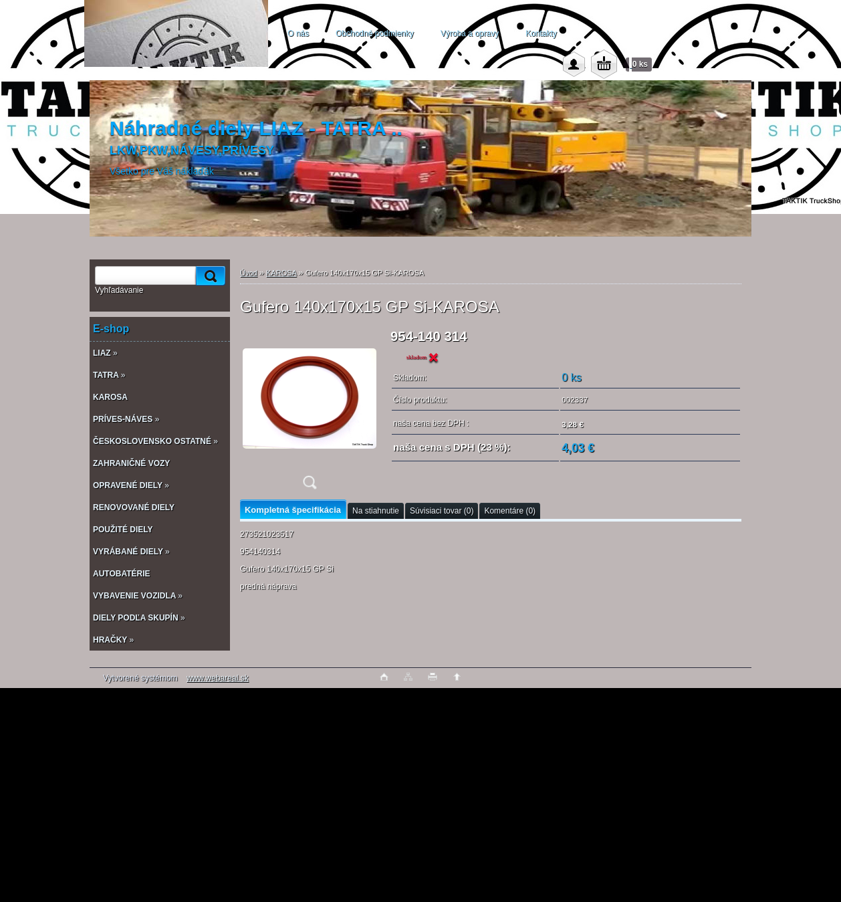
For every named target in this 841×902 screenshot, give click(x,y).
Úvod (248, 273)
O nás (298, 33)
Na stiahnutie (375, 511)
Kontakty (541, 33)
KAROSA (281, 273)
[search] (208, 276)
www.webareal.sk (218, 678)
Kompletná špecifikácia (293, 510)
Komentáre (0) (509, 511)
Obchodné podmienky (375, 33)
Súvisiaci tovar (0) (441, 511)
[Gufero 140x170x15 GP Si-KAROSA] (309, 413)
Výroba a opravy (470, 33)
